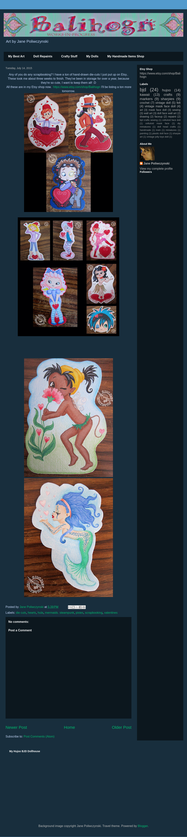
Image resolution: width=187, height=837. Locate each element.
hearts (32, 612)
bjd (143, 89)
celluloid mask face (157, 123)
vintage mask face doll (160, 106)
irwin (158, 130)
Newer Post (16, 727)
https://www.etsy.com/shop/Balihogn (76, 87)
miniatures (171, 130)
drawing (144, 116)
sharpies (167, 99)
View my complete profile (156, 168)
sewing (176, 109)
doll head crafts (166, 126)
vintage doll (163, 102)
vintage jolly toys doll (157, 136)
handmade (145, 130)
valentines (111, 612)
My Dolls (92, 56)
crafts (168, 95)
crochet (144, 102)
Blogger (143, 826)
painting (144, 133)
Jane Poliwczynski (156, 163)
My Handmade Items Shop (125, 56)
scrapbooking (94, 612)
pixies (79, 612)
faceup (159, 116)
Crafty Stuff (69, 56)
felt (179, 102)
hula (40, 612)
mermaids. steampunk (59, 612)
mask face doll (157, 109)
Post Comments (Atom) (39, 736)
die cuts (21, 612)
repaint (172, 116)
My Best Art (16, 56)
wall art (148, 113)
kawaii (145, 95)
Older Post (121, 727)
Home (69, 727)
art (141, 109)
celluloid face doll (171, 120)
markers (146, 99)
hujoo (166, 90)
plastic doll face (160, 133)
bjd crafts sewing (149, 120)
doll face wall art (166, 113)
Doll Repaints (42, 56)
